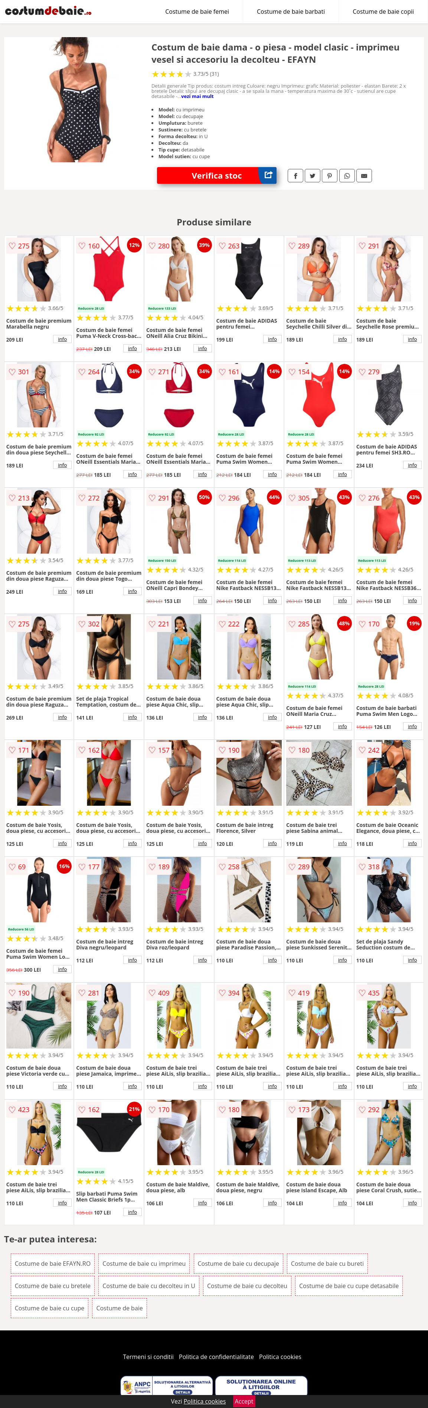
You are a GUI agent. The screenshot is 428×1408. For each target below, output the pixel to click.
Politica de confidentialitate (216, 1357)
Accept (244, 1401)
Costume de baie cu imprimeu (144, 1263)
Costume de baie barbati (291, 11)
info (62, 339)
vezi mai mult (197, 96)
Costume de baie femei (197, 11)
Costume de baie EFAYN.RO (53, 1263)
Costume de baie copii (383, 11)
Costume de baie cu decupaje (238, 1263)
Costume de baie (119, 1308)
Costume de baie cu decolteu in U (148, 1286)
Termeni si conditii (148, 1357)
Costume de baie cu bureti (327, 1263)
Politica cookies (280, 1357)
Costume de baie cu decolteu (247, 1286)
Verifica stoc (234, 175)
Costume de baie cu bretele (53, 1286)
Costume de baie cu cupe (49, 1308)
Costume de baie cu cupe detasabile (349, 1286)
